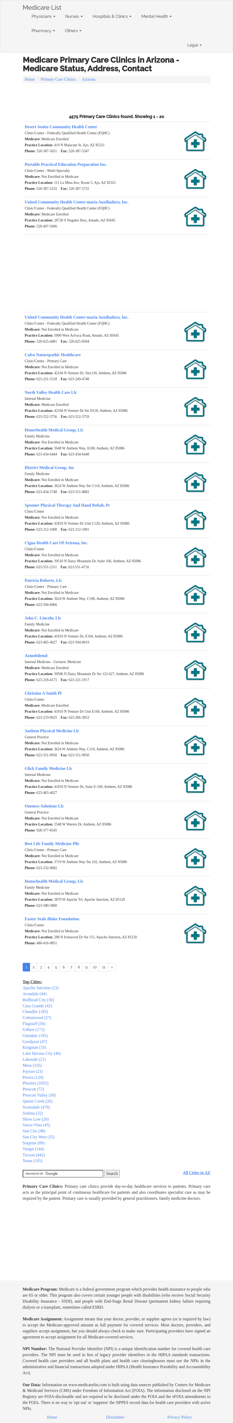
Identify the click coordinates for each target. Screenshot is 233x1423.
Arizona (88, 79)
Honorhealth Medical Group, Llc (54, 430)
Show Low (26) (36, 1119)
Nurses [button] (74, 16)
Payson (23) (33, 1071)
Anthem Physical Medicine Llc (52, 731)
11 (103, 967)
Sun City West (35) (39, 1137)
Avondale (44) (35, 994)
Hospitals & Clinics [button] (112, 16)
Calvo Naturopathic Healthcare (53, 355)
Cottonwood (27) (37, 1017)
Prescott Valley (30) (39, 1095)
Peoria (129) (33, 1077)
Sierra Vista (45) (36, 1125)
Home (30, 79)
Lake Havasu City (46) (42, 1053)
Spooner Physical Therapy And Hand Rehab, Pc (67, 505)
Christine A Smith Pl (43, 693)
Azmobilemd (36, 655)
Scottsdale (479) (36, 1107)
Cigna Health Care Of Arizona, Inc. (56, 543)
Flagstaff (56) (34, 1023)
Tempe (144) (33, 1149)
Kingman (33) (34, 1047)
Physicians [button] (43, 16)
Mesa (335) (32, 1065)
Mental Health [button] (156, 16)
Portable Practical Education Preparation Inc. (66, 164)
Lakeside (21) (34, 1059)
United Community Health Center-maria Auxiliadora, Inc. (77, 202)
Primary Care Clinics (58, 79)
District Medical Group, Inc (49, 467)
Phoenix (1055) (36, 1083)
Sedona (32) (33, 1113)
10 (95, 967)
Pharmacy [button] (43, 30)
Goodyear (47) (35, 1041)
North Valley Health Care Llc (51, 392)
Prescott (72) (33, 1089)
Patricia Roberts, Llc (43, 580)
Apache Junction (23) (41, 988)
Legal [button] (194, 45)
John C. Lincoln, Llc (43, 618)
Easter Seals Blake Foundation (52, 919)
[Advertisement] (117, 98)
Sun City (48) (34, 1131)
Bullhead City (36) (38, 1000)
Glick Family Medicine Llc (49, 768)
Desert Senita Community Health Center (61, 127)
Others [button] (73, 30)
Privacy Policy (180, 1417)
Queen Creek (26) (38, 1101)
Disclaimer (115, 1417)
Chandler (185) (35, 1011)
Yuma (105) (33, 1160)
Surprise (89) (34, 1143)
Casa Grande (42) (37, 1006)
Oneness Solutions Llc (44, 806)
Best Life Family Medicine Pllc (52, 843)
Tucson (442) (34, 1155)
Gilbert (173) (34, 1029)
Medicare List (42, 6)
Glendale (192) (35, 1035)
